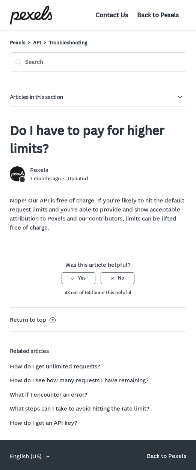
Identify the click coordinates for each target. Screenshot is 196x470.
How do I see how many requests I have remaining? (79, 380)
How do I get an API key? (43, 422)
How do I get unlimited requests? (55, 366)
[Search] (98, 62)
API (37, 42)
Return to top (33, 319)
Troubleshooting (68, 42)
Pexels (17, 42)
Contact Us (111, 15)
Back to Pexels (158, 15)
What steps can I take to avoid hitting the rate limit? (79, 408)
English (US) (26, 456)
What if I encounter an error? (48, 394)
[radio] (78, 278)
